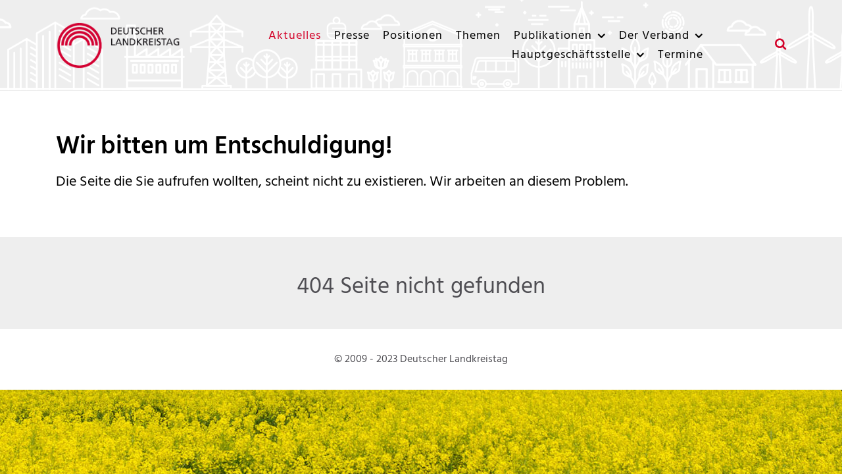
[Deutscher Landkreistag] (121, 45)
